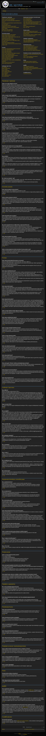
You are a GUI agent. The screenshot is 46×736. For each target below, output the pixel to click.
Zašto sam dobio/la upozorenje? (7, 57)
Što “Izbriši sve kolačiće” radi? (7, 30)
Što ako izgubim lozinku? (6, 25)
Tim (24, 729)
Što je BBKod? (4, 67)
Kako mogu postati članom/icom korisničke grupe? (32, 21)
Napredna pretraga (40, 2)
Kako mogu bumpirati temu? (7, 63)
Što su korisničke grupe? (27, 20)
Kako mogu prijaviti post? (6, 58)
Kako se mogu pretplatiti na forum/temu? (30, 56)
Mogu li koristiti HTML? (6, 68)
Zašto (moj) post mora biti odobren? (8, 62)
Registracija (23, 8)
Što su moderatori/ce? (27, 19)
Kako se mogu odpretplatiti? (28, 57)
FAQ (19, 8)
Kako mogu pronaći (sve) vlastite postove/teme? (31, 50)
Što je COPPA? (5, 28)
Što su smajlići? (5, 69)
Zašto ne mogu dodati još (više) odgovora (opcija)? (11, 53)
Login (27, 8)
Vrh (4, 92)
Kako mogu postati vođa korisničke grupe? (30, 22)
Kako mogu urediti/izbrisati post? (8, 49)
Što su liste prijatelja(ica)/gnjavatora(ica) (30, 39)
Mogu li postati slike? (5, 70)
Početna (3, 729)
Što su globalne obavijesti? (7, 71)
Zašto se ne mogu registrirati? (7, 29)
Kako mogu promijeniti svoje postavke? (9, 34)
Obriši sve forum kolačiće (30, 729)
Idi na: (24, 727)
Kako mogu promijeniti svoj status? (8, 42)
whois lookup (25, 707)
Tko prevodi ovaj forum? (27, 73)
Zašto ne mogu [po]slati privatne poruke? (30, 31)
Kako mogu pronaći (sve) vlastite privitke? (30, 62)
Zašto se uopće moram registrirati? (8, 19)
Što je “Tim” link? (26, 27)
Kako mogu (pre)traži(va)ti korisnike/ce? (30, 49)
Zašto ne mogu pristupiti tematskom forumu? (10, 55)
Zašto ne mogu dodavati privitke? (8, 56)
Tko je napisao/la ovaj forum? (28, 66)
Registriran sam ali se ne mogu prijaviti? (9, 26)
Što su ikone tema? (5, 76)
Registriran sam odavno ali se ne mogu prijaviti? (10, 27)
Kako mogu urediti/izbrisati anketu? (8, 54)
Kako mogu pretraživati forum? (28, 45)
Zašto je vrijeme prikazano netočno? (8, 35)
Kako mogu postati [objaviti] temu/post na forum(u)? (11, 48)
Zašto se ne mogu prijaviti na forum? (8, 18)
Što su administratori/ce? (27, 18)
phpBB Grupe (31, 690)
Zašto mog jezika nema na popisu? (8, 39)
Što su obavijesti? (5, 72)
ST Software (25, 734)
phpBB (19, 733)
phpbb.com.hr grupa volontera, (23, 720)
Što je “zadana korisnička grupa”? (29, 26)
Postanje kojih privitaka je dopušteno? (30, 61)
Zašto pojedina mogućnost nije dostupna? (30, 67)
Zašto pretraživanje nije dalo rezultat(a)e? (30, 46)
